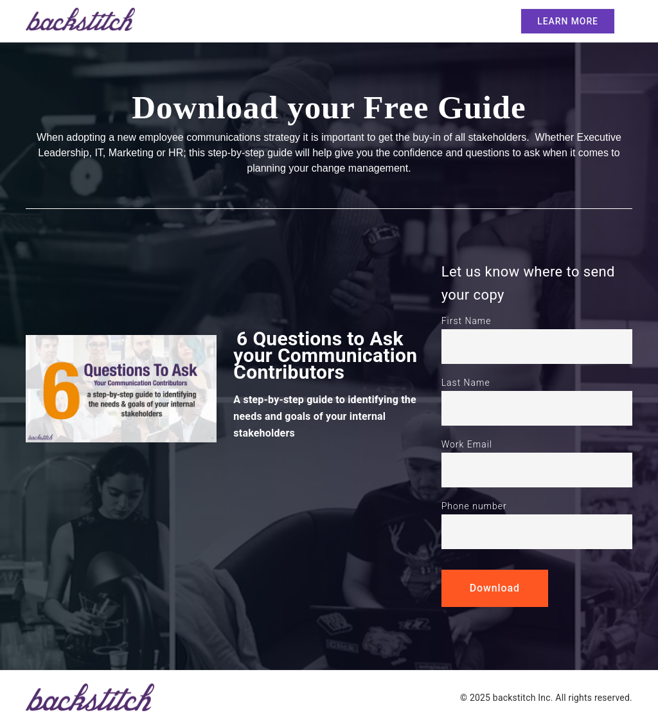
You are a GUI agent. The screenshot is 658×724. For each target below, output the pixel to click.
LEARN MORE (567, 21)
